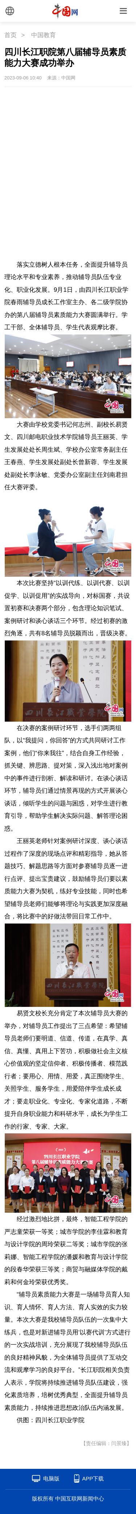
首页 (10, 35)
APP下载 (93, 1478)
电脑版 (51, 1478)
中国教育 (43, 35)
